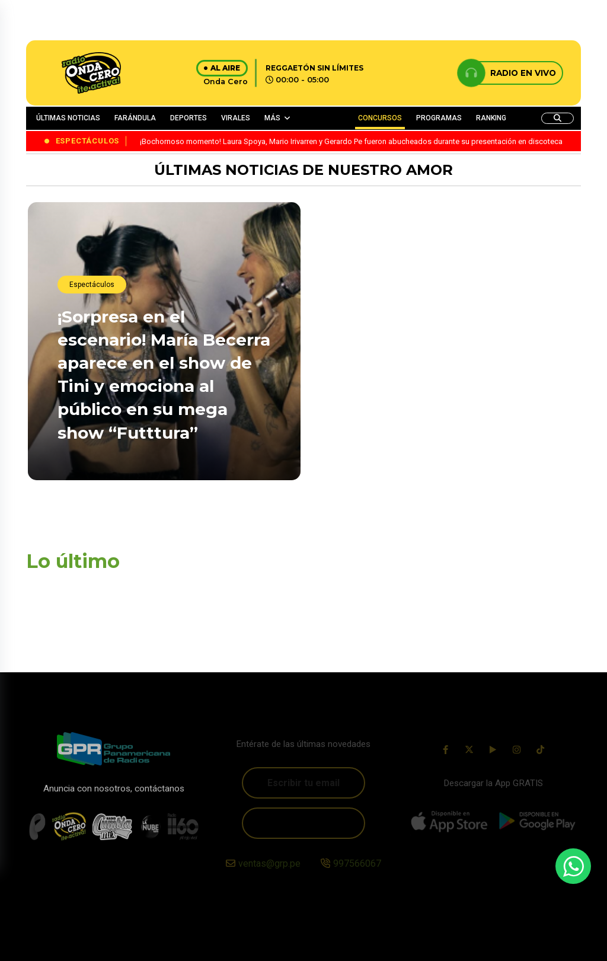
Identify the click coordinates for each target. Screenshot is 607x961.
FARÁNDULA (135, 118)
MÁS (272, 118)
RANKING (491, 118)
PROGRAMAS (439, 118)
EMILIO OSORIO (360, 324)
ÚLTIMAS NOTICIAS (68, 118)
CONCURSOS (380, 118)
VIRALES (235, 118)
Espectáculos (91, 285)
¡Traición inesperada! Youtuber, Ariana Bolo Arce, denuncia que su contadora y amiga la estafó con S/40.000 (442, 452)
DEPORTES (188, 118)
